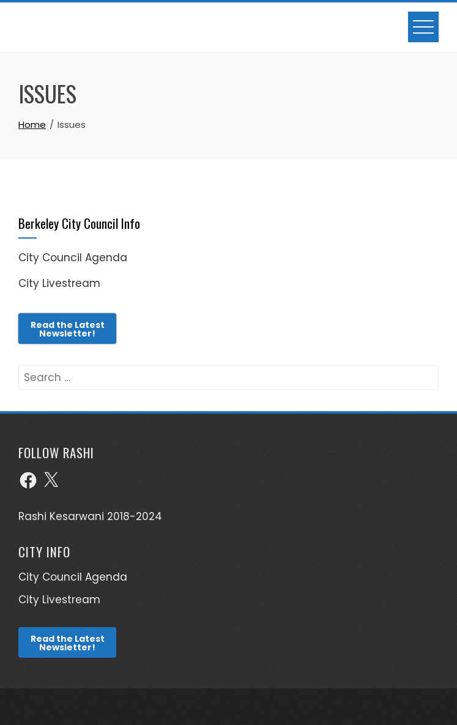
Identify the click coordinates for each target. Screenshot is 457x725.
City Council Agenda (72, 257)
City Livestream (59, 283)
